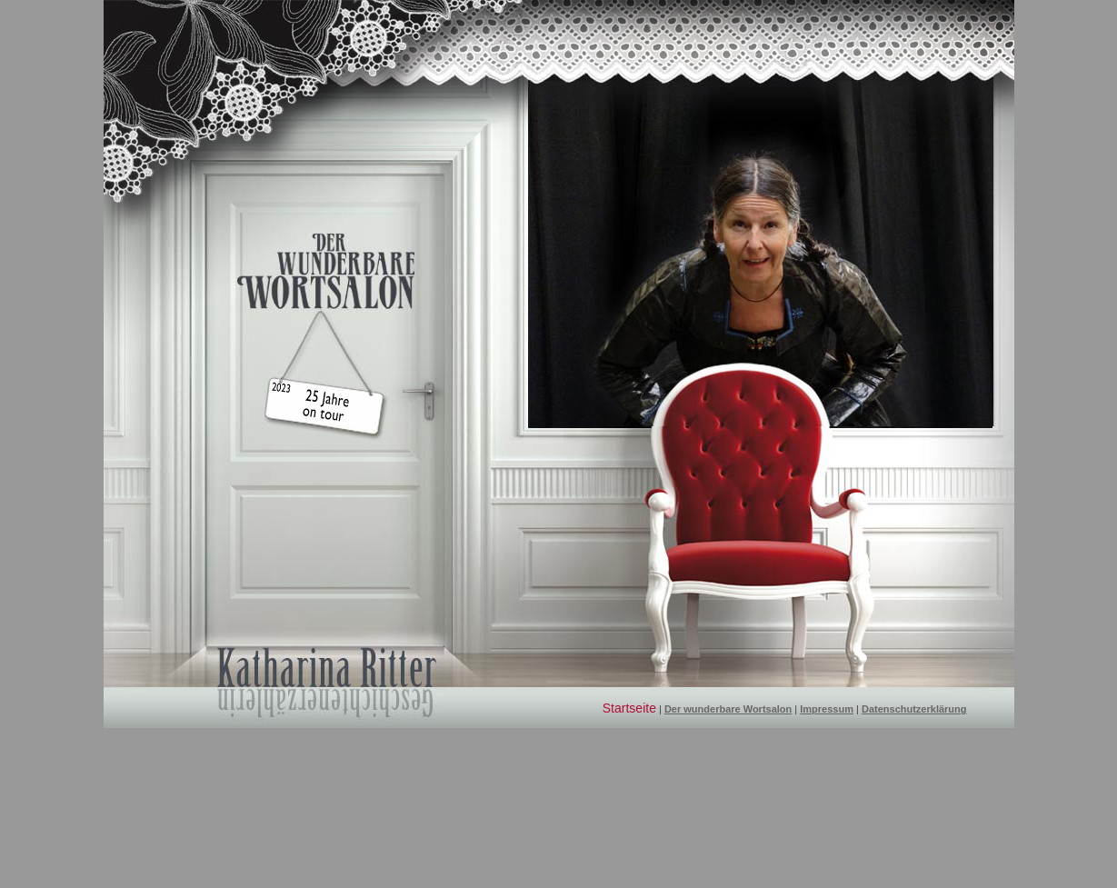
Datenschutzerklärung (914, 708)
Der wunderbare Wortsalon (728, 708)
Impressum (826, 708)
